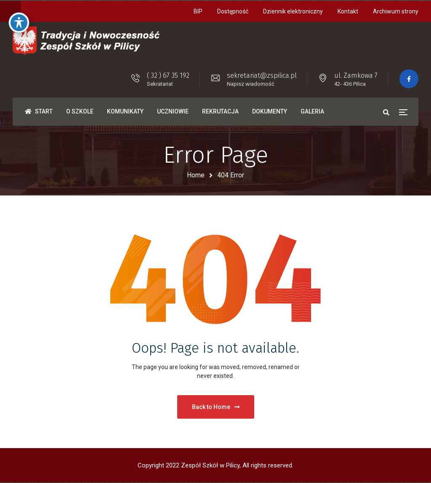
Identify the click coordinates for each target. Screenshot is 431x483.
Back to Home (215, 407)
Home (196, 175)
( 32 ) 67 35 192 (168, 75)
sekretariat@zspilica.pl (262, 75)
